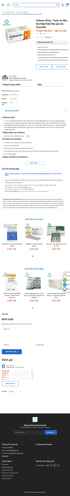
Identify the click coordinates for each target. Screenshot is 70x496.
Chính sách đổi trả (6, 478)
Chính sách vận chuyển (8, 475)
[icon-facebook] (37, 34)
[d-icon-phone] (62, 5)
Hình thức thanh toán (7, 470)
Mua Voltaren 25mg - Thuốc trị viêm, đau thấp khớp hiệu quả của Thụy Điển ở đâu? (33, 174)
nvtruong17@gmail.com (12, 450)
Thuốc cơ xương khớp (22, 12)
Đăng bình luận (11, 351)
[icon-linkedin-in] (44, 34)
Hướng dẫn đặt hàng (7, 467)
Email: (4, 450)
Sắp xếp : (4, 391)
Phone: (4, 447)
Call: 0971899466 (40, 465)
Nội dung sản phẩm (12, 111)
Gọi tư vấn (61, 66)
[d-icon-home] (2, 12)
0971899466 (9, 447)
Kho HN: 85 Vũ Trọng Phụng (15, 453)
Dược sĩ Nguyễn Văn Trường (17, 78)
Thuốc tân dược (9, 12)
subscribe (51, 432)
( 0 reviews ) (48, 37)
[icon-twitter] (40, 34)
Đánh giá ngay (10, 383)
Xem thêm (33, 163)
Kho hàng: (5, 453)
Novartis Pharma (15, 91)
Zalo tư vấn (44, 66)
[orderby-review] (15, 391)
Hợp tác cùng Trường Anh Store (10, 473)
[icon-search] (57, 5)
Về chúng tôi (5, 464)
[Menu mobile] (3, 5)
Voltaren (7, 121)
